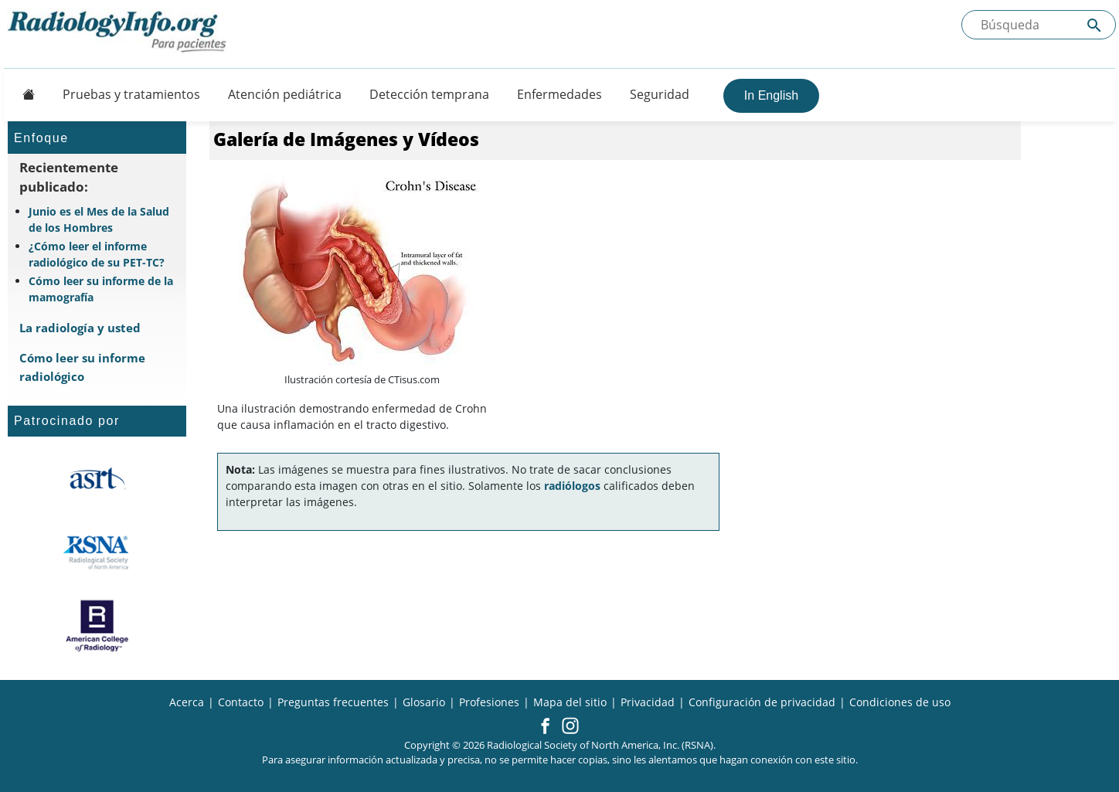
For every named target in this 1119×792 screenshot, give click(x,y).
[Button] (24, 94)
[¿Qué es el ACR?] (97, 626)
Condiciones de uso (900, 702)
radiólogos (572, 485)
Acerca (186, 702)
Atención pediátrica (285, 94)
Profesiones (489, 702)
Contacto (241, 702)
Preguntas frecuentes (333, 702)
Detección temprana (429, 94)
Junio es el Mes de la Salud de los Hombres (99, 219)
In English (771, 95)
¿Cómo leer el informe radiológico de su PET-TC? (97, 254)
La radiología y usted (80, 327)
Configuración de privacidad (762, 702)
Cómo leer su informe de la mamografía (101, 289)
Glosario (424, 702)
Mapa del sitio (570, 702)
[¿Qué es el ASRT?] (97, 479)
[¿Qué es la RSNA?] (97, 552)
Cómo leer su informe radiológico (82, 366)
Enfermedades (559, 94)
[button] (545, 727)
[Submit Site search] (1094, 25)
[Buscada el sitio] (1038, 24)
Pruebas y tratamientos (131, 94)
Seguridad (659, 94)
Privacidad (648, 702)
